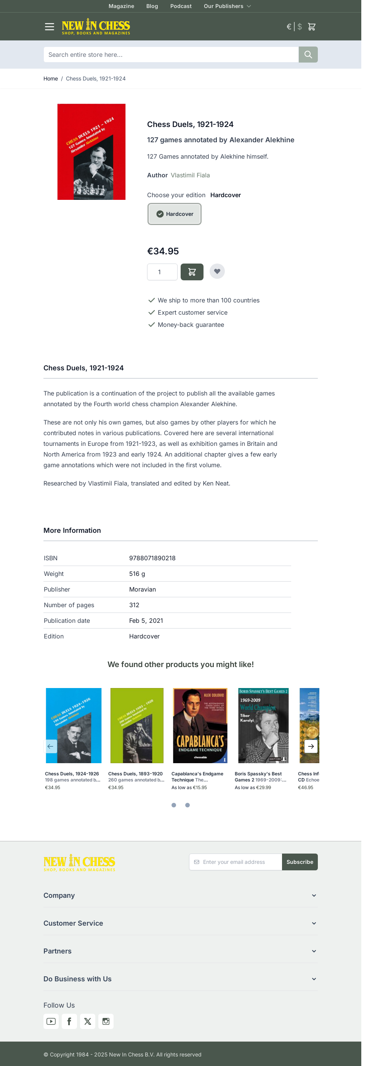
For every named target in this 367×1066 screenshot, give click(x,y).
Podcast (181, 6)
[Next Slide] (311, 746)
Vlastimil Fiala (190, 175)
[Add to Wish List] (217, 271)
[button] (180, 895)
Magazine (121, 6)
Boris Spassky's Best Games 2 (260, 777)
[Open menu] (49, 27)
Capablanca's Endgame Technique (198, 777)
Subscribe (300, 862)
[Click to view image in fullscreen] (91, 152)
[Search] (308, 55)
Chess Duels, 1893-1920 (136, 777)
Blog (152, 6)
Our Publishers (224, 6)
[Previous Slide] (50, 746)
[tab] (173, 805)
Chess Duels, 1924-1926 (72, 777)
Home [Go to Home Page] (50, 78)
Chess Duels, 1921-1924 (96, 78)
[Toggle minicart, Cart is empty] (312, 27)
